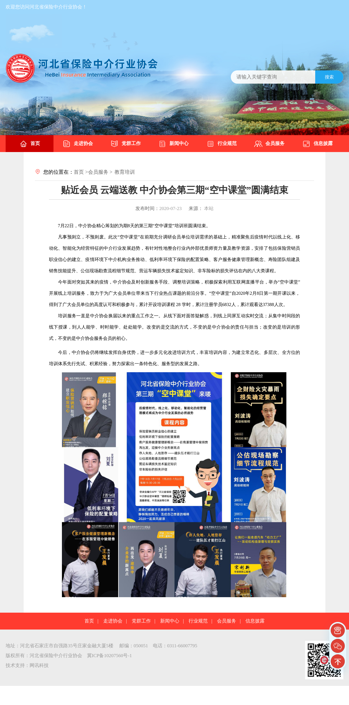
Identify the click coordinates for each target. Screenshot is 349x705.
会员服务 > (100, 172)
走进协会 (77, 144)
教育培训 (125, 172)
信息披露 (317, 144)
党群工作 (125, 144)
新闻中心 (173, 144)
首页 (29, 144)
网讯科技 (39, 665)
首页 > (81, 172)
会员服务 (269, 144)
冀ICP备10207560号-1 (109, 655)
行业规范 (221, 144)
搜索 (329, 77)
